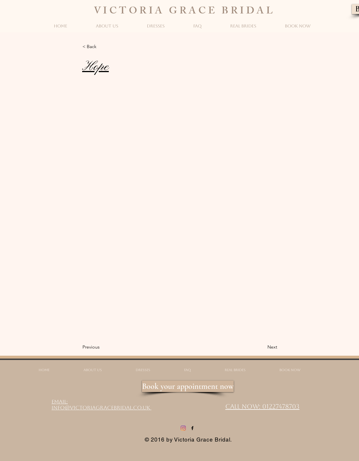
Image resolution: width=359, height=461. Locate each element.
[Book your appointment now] (188, 386)
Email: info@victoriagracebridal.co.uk (101, 405)
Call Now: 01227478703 (262, 406)
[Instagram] (183, 428)
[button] (101, 46)
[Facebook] (192, 428)
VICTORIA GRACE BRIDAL (184, 11)
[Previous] (101, 347)
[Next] (262, 347)
